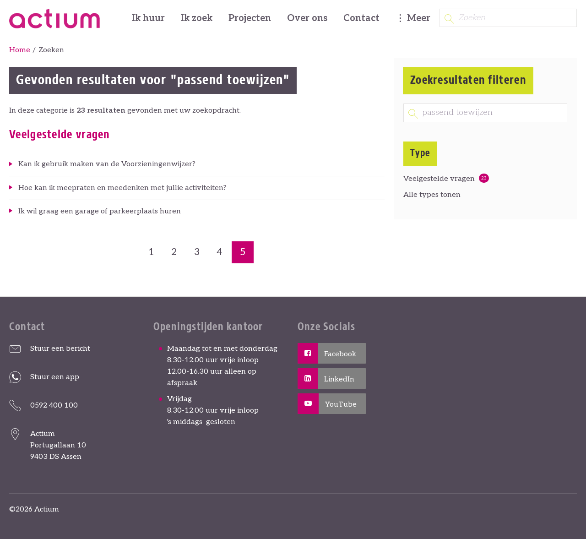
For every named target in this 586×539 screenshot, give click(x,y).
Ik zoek (196, 18)
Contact (361, 18)
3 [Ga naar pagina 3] (197, 252)
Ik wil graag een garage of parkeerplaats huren (99, 211)
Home (19, 50)
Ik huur (148, 18)
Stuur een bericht (60, 348)
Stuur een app (54, 377)
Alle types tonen (432, 195)
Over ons (307, 18)
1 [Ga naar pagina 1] (151, 252)
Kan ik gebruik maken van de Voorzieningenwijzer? (106, 164)
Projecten (249, 18)
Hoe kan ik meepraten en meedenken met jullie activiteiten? (122, 188)
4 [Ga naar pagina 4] (219, 252)
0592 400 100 (54, 405)
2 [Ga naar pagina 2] (174, 252)
